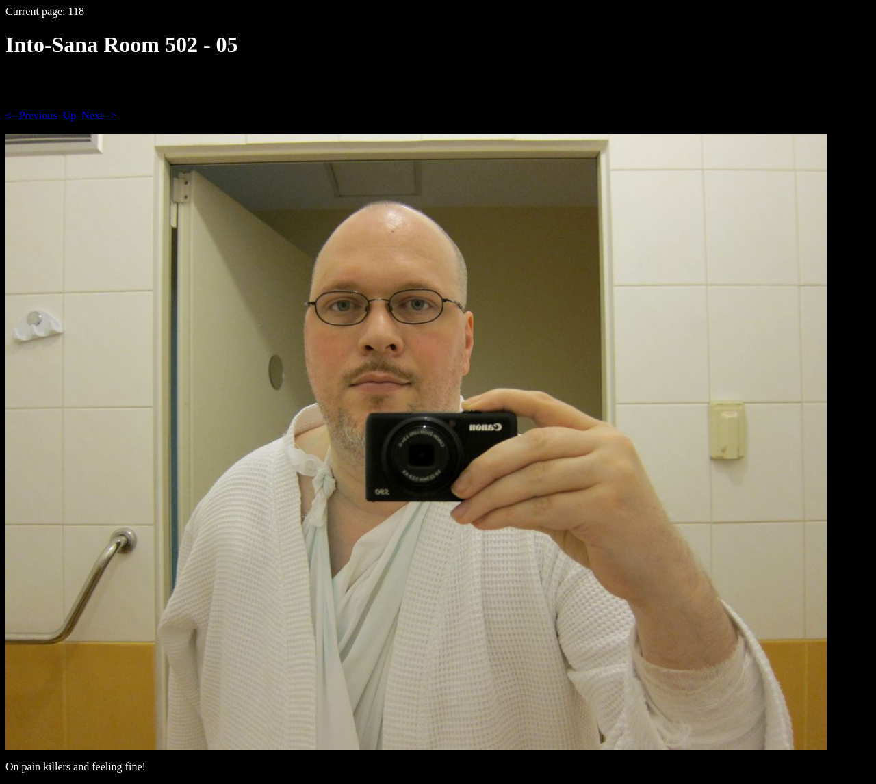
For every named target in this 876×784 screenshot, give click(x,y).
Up (70, 115)
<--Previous (31, 115)
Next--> (98, 115)
